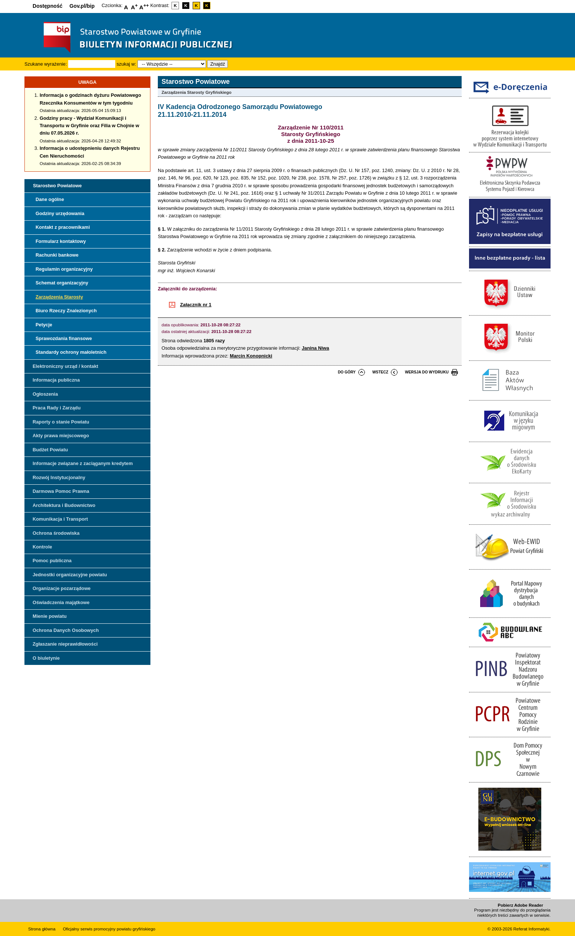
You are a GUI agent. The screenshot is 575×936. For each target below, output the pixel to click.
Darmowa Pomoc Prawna (61, 491)
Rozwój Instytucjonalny (59, 477)
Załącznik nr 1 (196, 304)
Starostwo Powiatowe (57, 185)
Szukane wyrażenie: (45, 64)
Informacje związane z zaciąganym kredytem (83, 463)
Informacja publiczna (56, 380)
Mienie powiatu (50, 616)
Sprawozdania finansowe (64, 338)
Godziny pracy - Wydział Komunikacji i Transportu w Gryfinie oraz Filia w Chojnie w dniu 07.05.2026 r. (89, 125)
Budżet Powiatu (50, 449)
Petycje (44, 324)
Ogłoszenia (45, 394)
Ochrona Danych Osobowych (66, 630)
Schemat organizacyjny (62, 283)
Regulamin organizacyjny (64, 269)
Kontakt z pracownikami (63, 227)
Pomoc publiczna (52, 560)
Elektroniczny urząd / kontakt (65, 366)
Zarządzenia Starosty (59, 297)
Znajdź (217, 64)
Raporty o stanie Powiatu (61, 422)
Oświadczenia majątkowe (61, 602)
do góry (347, 372)
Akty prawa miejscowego (61, 435)
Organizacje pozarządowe (61, 588)
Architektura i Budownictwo (64, 505)
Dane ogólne (50, 199)
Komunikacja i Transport (60, 519)
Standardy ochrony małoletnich (71, 352)
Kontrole (42, 547)
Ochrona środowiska (56, 533)
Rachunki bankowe (57, 255)
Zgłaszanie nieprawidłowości (65, 644)
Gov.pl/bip (82, 6)
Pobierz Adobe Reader (520, 905)
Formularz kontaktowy (61, 241)
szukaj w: (126, 64)
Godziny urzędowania (60, 213)
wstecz (380, 372)
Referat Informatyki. (532, 929)
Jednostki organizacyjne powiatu (70, 574)
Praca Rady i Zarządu (56, 408)
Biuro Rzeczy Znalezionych (66, 310)
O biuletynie (46, 658)
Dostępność (48, 6)
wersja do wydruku (427, 372)
